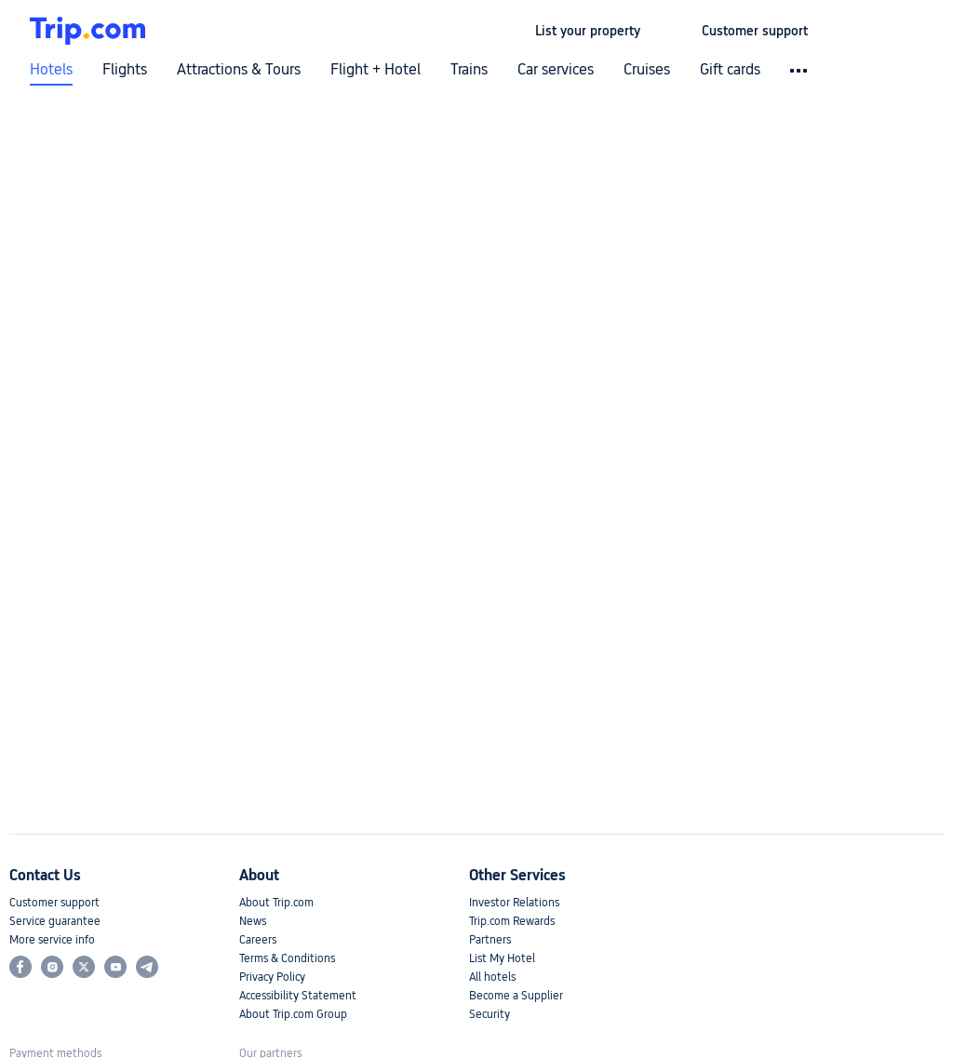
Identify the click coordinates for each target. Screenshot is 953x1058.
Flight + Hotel (375, 69)
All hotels (492, 977)
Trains (469, 69)
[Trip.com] (87, 31)
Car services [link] (555, 69)
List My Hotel (502, 958)
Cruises (647, 69)
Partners (490, 939)
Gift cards (730, 69)
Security (489, 1014)
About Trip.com (276, 902)
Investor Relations (514, 902)
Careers (257, 939)
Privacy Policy (272, 977)
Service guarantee (55, 921)
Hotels (51, 69)
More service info (52, 939)
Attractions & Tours (239, 69)
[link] (588, 31)
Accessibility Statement (297, 995)
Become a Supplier (516, 995)
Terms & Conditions (287, 958)
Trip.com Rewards (512, 921)
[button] (671, 31)
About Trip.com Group (293, 1014)
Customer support (54, 902)
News (252, 921)
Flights (124, 69)
